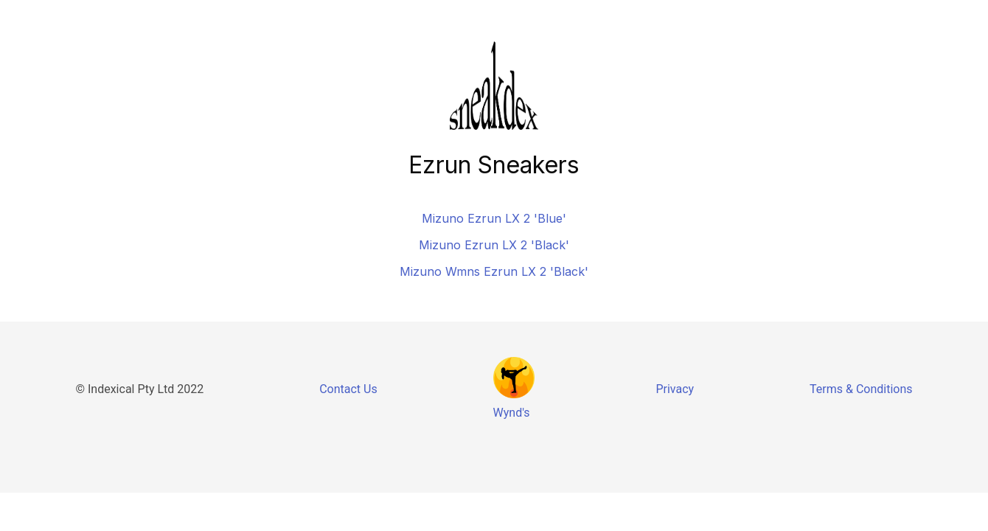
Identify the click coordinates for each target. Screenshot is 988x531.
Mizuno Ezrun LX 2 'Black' (494, 244)
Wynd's (511, 413)
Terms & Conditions (861, 389)
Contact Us (348, 389)
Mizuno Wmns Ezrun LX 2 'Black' (494, 271)
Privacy (674, 389)
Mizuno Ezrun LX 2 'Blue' (494, 218)
